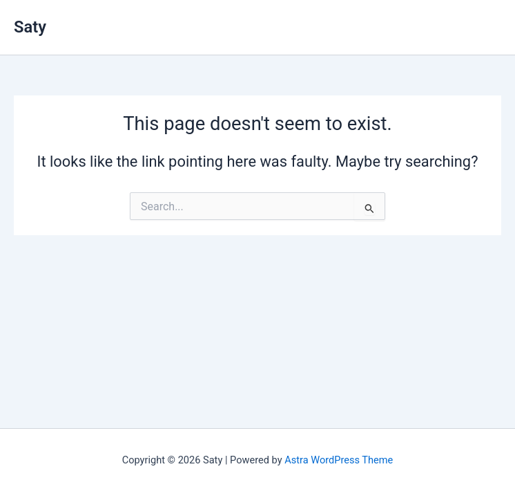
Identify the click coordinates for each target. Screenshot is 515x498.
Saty (30, 27)
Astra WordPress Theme (338, 460)
